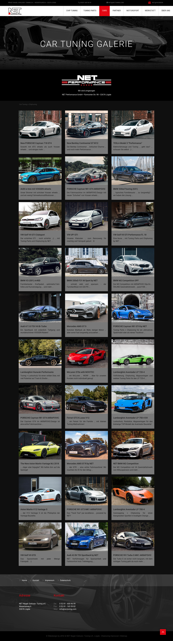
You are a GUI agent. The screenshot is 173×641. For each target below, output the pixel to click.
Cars (104, 10)
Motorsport (132, 10)
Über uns (165, 10)
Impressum (48, 580)
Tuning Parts (89, 10)
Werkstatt (150, 10)
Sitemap (123, 636)
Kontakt (34, 580)
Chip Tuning (72, 10)
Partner (117, 10)
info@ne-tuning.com (116, 2)
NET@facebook (157, 2)
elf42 (62, 636)
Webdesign (52, 636)
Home (23, 580)
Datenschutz (64, 580)
